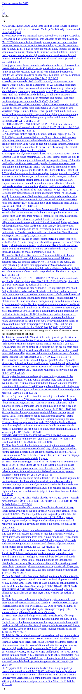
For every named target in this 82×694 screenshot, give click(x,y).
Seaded (5, 16)
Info (4, 13)
